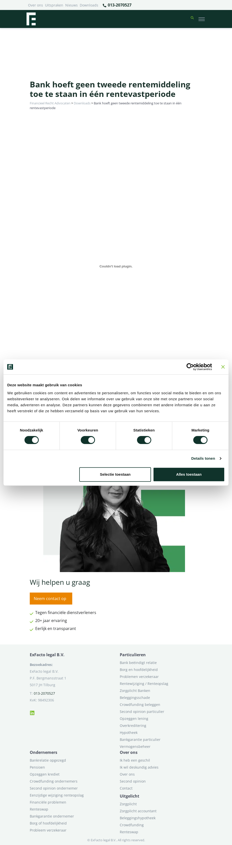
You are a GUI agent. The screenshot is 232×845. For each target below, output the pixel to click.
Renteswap (39, 809)
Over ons (35, 5)
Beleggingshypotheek (138, 818)
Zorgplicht (128, 804)
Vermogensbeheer (135, 746)
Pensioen (37, 767)
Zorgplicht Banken (135, 690)
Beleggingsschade (135, 697)
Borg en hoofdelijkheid (139, 669)
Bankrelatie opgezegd (48, 760)
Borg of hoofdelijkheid (48, 823)
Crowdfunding (132, 825)
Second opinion (133, 781)
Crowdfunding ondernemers (54, 781)
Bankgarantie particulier (140, 739)
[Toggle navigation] (201, 19)
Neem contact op (50, 598)
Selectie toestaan (115, 474)
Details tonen (203, 458)
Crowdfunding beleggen (140, 704)
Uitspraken (54, 5)
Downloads (89, 5)
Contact (126, 788)
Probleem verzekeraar (48, 830)
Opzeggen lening (134, 718)
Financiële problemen (48, 802)
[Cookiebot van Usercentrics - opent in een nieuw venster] (190, 367)
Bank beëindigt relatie (138, 662)
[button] (192, 19)
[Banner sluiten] (223, 367)
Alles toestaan (189, 474)
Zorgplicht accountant (138, 811)
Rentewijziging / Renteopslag (144, 683)
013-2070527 (117, 5)
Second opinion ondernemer (54, 788)
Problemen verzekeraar (139, 676)
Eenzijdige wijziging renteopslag (57, 795)
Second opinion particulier (142, 711)
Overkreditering (133, 725)
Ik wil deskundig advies (139, 767)
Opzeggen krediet (45, 774)
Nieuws (71, 5)
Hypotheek (129, 732)
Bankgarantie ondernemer (52, 816)
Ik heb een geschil (135, 760)
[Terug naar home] (31, 19)
